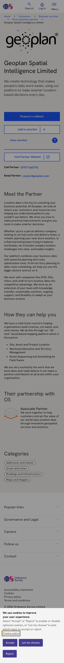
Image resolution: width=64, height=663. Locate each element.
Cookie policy (11, 633)
